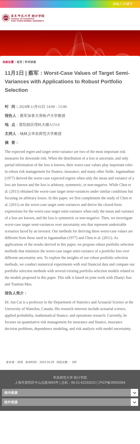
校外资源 (11, 402)
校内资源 (11, 393)
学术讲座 (30, 62)
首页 (19, 62)
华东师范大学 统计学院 (70, 377)
